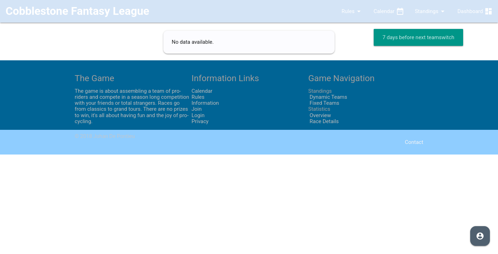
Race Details (323, 121)
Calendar (389, 11)
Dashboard (475, 11)
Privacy (200, 121)
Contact (414, 142)
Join (197, 109)
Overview (319, 115)
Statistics (319, 109)
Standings (431, 11)
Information (205, 103)
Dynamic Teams (327, 97)
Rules (346, 11)
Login (198, 115)
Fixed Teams (323, 103)
